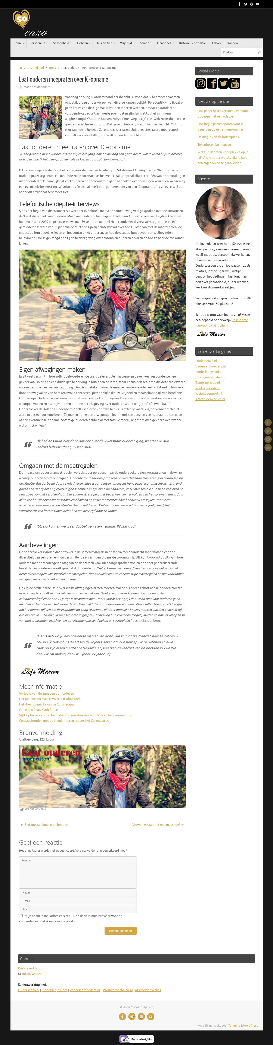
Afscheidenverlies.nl (210, 399)
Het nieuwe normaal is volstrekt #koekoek (50, 699)
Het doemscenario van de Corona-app (46, 705)
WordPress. (250, 1025)
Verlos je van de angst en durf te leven (46, 694)
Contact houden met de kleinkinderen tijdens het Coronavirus (64, 721)
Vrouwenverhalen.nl (210, 377)
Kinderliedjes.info (208, 372)
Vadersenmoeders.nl (210, 367)
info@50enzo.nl (33, 974)
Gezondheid (36, 68)
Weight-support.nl (208, 394)
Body (52, 68)
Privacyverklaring (30, 968)
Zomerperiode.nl (207, 383)
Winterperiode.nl (207, 388)
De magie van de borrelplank (218, 137)
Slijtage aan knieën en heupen (44, 825)
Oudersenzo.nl (206, 361)
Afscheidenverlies (148, 990)
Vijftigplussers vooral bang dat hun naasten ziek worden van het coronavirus (75, 715)
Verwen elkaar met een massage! (158, 825)
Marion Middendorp (37, 87)
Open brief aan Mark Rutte (38, 710)
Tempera (234, 1025)
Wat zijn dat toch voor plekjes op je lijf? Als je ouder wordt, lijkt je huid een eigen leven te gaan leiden (223, 157)
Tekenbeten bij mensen (214, 145)
